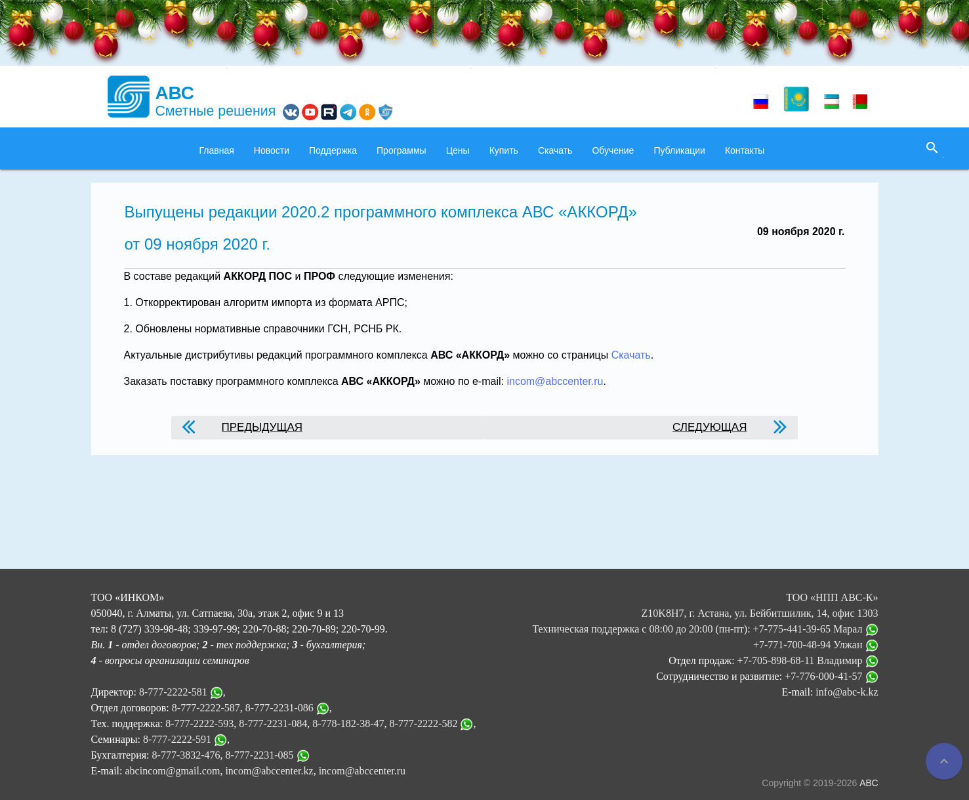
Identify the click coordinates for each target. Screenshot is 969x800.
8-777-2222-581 (173, 692)
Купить (503, 150)
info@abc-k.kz (846, 692)
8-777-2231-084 (273, 723)
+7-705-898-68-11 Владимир (807, 660)
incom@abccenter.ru (554, 381)
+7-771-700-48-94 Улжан (815, 644)
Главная (216, 150)
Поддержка (333, 150)
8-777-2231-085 (260, 755)
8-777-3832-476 (186, 755)
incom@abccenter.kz (269, 770)
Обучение (613, 150)
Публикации (679, 150)
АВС (868, 783)
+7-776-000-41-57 (831, 676)
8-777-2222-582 (423, 723)
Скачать (555, 150)
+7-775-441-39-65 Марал (815, 628)
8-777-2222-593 (199, 723)
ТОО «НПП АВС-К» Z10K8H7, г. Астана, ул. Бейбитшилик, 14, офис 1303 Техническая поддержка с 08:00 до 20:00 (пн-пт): (705, 613)
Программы (401, 150)
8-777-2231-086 (279, 707)
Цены (458, 150)
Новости (271, 150)
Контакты (744, 150)
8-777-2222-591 (177, 739)
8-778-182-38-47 (348, 723)
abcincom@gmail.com (172, 770)
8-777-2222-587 (206, 707)
